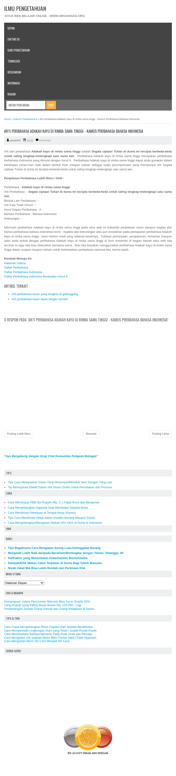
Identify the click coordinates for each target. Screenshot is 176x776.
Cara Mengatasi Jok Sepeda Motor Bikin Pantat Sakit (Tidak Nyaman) (50, 637)
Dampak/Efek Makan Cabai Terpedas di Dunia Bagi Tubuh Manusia (55, 563)
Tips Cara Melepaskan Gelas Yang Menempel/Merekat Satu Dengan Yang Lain (60, 482)
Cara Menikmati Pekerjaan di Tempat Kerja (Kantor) (42, 512)
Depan (11, 28)
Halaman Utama (15, 263)
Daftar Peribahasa (16, 267)
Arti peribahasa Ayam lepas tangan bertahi (40, 299)
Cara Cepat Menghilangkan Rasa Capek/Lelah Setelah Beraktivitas (48, 627)
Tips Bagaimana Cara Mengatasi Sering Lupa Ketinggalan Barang (54, 548)
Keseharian (14, 72)
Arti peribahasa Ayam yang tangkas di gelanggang (45, 294)
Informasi (14, 83)
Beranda (91, 433)
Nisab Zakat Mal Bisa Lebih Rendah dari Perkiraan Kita (46, 568)
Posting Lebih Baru (18, 433)
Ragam (12, 94)
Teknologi (14, 61)
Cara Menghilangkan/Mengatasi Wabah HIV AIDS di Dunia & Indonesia (55, 522)
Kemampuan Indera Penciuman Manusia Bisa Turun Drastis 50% (47, 601)
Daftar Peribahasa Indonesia (23, 272)
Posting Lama (160, 433)
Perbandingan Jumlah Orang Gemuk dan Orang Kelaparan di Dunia (49, 608)
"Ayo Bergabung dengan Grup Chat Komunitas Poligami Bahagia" (51, 456)
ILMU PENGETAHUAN (25, 8)
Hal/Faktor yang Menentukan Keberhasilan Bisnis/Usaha (48, 558)
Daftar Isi (14, 39)
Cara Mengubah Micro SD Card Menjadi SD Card (36, 641)
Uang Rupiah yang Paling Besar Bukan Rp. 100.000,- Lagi (42, 605)
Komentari (45, 140)
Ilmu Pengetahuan (19, 50)
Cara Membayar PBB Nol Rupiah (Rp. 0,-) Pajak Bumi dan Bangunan (53, 502)
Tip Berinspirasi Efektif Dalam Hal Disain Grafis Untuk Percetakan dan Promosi (60, 487)
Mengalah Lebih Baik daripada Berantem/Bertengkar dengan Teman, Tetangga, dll (65, 553)
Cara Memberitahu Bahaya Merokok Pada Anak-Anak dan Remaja (48, 634)
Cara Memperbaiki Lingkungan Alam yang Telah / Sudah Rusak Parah (50, 630)
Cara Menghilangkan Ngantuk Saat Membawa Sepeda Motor (48, 507)
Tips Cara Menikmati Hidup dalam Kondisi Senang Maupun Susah (51, 517)
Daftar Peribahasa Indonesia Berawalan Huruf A (36, 276)
